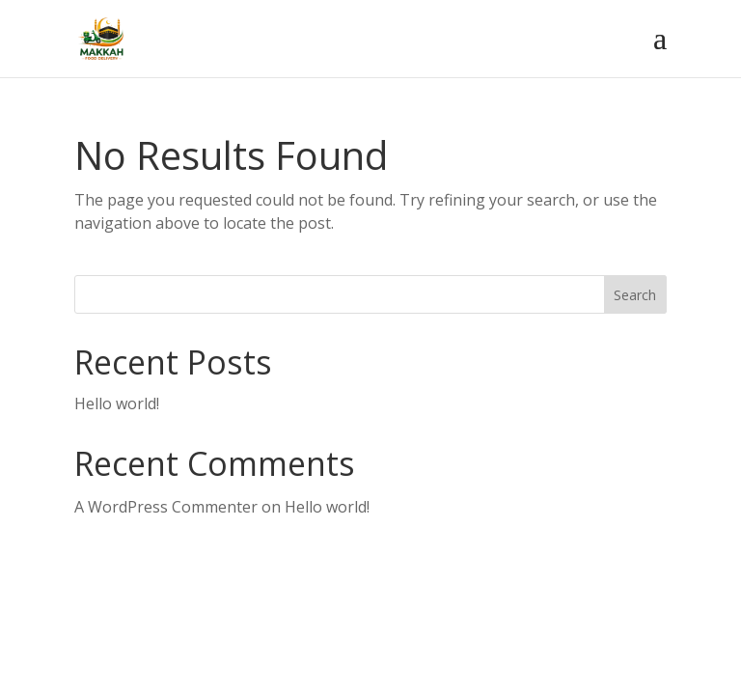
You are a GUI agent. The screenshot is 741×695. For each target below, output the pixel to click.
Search (635, 295)
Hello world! (116, 403)
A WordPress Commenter (166, 506)
